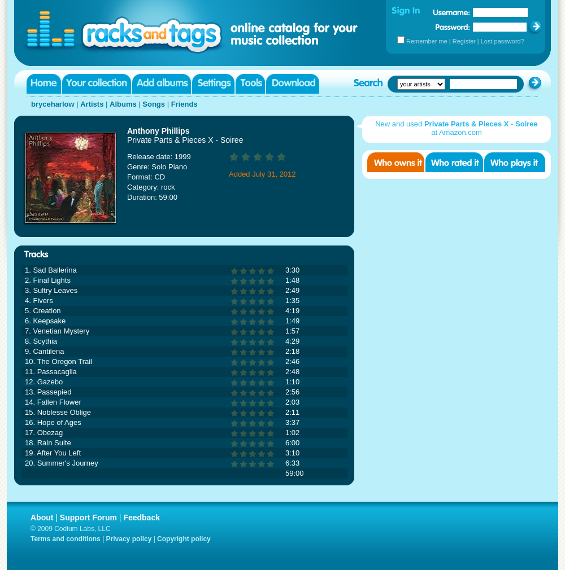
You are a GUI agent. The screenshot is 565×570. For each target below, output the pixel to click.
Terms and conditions (66, 539)
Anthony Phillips (158, 130)
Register (464, 41)
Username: (451, 12)
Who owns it (395, 162)
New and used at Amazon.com (456, 128)
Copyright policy (184, 539)
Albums (123, 104)
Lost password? (502, 41)
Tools (250, 84)
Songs (153, 104)
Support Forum (88, 517)
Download (292, 84)
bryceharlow (53, 104)
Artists (91, 104)
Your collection (96, 84)
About (42, 517)
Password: (453, 27)
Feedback (141, 517)
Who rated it (454, 162)
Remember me (426, 41)
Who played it (514, 162)
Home (44, 84)
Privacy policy (129, 539)
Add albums (161, 84)
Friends (184, 104)
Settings (213, 84)
